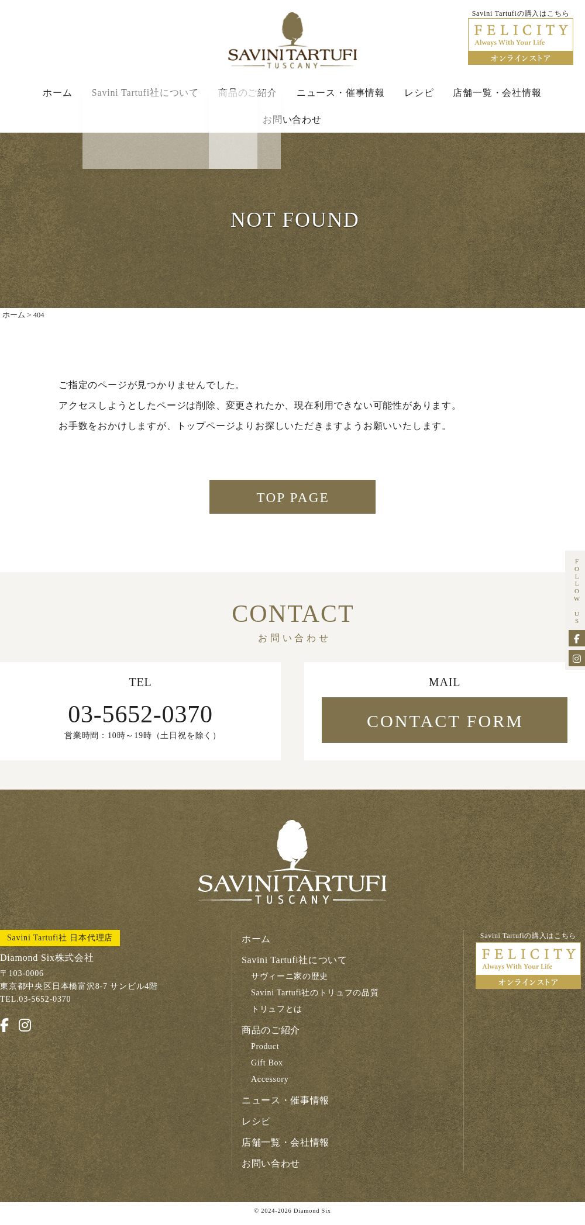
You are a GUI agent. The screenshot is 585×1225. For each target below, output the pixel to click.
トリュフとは (277, 1016)
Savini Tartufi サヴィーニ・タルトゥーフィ (292, 41)
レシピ (418, 94)
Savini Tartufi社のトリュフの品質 (315, 999)
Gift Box (267, 1069)
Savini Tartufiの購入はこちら (528, 967)
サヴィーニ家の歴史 (290, 983)
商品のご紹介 (247, 94)
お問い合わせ (292, 121)
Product (265, 1053)
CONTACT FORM (445, 727)
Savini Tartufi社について (145, 94)
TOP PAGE (293, 503)
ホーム (57, 94)
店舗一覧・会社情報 (497, 94)
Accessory (270, 1086)
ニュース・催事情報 (341, 94)
